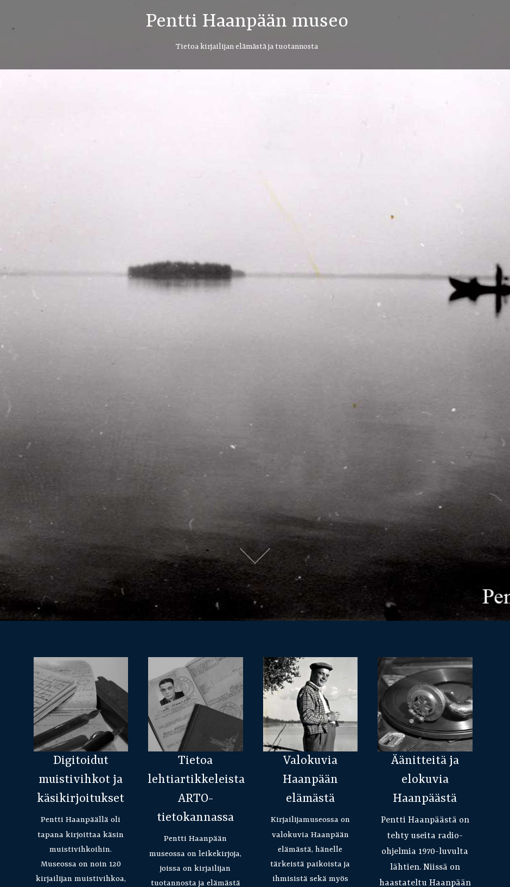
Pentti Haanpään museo (246, 22)
